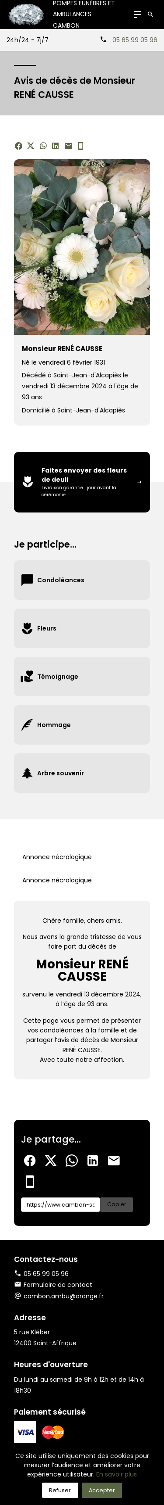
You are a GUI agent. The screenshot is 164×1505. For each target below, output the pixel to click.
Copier (116, 1204)
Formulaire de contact (53, 1284)
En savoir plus (116, 1474)
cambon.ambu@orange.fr (64, 1296)
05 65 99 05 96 (134, 40)
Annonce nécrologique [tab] (57, 857)
